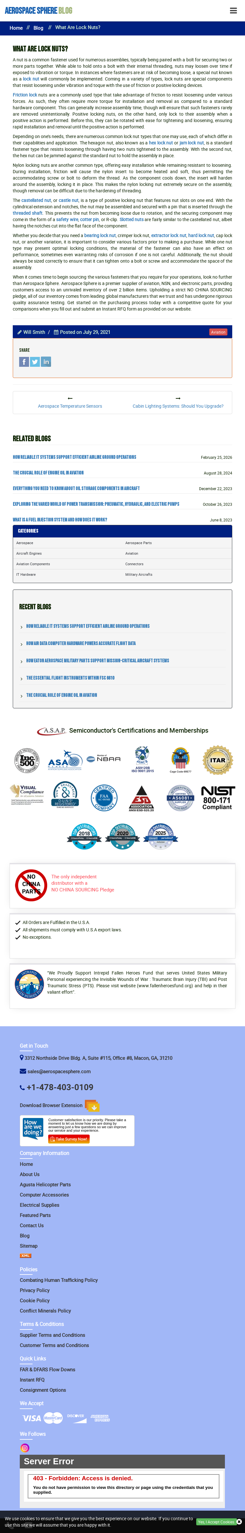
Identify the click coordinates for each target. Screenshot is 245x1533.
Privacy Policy (34, 1290)
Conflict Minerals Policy (45, 1310)
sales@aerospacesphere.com (59, 1071)
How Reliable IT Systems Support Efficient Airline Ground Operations (74, 457)
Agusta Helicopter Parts (45, 1184)
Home (16, 28)
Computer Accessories (44, 1194)
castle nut (68, 200)
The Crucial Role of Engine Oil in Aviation (48, 473)
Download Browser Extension (60, 1106)
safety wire (67, 219)
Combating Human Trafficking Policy (59, 1280)
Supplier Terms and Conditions (52, 1335)
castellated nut (36, 200)
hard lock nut (201, 235)
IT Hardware (26, 574)
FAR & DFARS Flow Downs (47, 1369)
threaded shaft (27, 213)
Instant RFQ (32, 1379)
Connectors (134, 563)
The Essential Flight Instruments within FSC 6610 (70, 678)
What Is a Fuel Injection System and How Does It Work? (60, 520)
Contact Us (32, 1225)
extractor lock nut (168, 235)
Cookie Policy (34, 1300)
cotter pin (89, 219)
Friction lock (25, 95)
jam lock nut (192, 143)
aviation (218, 332)
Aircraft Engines (29, 553)
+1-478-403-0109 (60, 1087)
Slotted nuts (132, 219)
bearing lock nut (100, 235)
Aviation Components (33, 563)
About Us (30, 1174)
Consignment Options (43, 1390)
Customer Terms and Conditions (54, 1345)
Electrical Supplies (39, 1205)
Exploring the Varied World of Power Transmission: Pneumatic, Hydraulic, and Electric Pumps (96, 504)
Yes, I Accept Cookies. (216, 1521)
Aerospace (24, 542)
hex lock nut (161, 143)
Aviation (131, 553)
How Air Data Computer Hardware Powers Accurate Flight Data (81, 644)
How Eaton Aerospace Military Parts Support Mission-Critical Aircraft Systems (97, 661)
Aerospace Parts (138, 542)
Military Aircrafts (138, 574)
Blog (38, 11)
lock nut (31, 79)
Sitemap (28, 1246)
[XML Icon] (25, 1256)
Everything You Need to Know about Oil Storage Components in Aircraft (76, 489)
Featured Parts (35, 1215)
